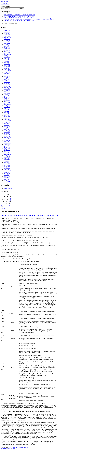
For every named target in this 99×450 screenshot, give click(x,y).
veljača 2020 (7, 134)
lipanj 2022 (6, 96)
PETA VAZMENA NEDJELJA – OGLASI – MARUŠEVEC (19, 17)
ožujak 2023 (7, 83)
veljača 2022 (7, 101)
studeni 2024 (7, 55)
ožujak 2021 (7, 116)
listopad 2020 (7, 123)
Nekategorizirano (8, 188)
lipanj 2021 (6, 112)
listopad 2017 (7, 173)
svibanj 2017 (7, 180)
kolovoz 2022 (7, 93)
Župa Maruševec (5, 4)
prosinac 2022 (7, 87)
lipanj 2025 (6, 46)
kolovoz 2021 (7, 109)
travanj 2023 (7, 82)
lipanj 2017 (6, 179)
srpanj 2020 (7, 127)
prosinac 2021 (7, 104)
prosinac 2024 (7, 54)
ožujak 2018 (7, 166)
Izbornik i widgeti (5, 6)
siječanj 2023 (7, 86)
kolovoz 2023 (7, 76)
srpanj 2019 (7, 144)
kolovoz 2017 (7, 176)
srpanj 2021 (7, 111)
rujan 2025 (6, 41)
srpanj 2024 (7, 61)
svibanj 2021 (7, 114)
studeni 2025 (7, 39)
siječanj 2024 (7, 69)
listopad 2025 (7, 40)
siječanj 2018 (7, 169)
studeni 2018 (7, 155)
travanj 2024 (7, 65)
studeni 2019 (7, 139)
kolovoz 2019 (7, 143)
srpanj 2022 (7, 94)
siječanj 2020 (7, 136)
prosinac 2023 (7, 71)
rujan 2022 (6, 91)
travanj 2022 (7, 98)
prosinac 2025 (7, 37)
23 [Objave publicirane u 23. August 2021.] (1, 205)
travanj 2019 (7, 148)
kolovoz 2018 (7, 159)
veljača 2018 (7, 168)
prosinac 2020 (7, 120)
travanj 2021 (7, 115)
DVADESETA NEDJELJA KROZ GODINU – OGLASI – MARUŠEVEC (29, 215)
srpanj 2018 (7, 161)
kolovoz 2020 (7, 126)
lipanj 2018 (6, 162)
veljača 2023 (7, 84)
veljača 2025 (7, 51)
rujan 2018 (6, 158)
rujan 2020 (6, 125)
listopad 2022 (7, 90)
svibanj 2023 (7, 80)
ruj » (5, 208)
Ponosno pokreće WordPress (8, 448)
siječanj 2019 (7, 152)
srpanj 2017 (7, 177)
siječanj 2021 (7, 119)
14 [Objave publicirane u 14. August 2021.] (9, 201)
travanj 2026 (7, 32)
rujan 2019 (6, 141)
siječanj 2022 (7, 102)
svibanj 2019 (7, 147)
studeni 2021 (7, 105)
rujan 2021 (6, 108)
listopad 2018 (7, 157)
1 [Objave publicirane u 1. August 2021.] (10, 198)
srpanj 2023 (7, 77)
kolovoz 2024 (7, 59)
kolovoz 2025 (7, 43)
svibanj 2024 (7, 64)
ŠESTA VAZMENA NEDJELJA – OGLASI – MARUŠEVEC (19, 16)
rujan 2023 (6, 75)
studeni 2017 (7, 172)
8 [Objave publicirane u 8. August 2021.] (10, 200)
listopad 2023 (7, 73)
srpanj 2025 (7, 44)
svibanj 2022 (7, 97)
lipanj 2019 (6, 145)
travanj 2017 (7, 182)
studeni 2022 (7, 89)
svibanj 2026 (7, 30)
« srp (2, 208)
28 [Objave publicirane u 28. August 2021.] (9, 205)
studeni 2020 (7, 122)
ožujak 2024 (7, 66)
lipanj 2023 (6, 79)
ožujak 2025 (7, 50)
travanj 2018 (7, 165)
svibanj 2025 (7, 47)
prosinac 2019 (7, 137)
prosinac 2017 (7, 170)
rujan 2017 (6, 175)
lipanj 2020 (6, 129)
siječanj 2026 (7, 36)
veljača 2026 (7, 34)
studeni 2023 (7, 72)
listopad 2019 (7, 140)
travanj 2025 (7, 48)
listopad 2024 (7, 57)
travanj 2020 (7, 132)
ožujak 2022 (7, 100)
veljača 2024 (7, 68)
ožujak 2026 (7, 33)
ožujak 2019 (7, 150)
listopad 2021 (7, 107)
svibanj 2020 (7, 130)
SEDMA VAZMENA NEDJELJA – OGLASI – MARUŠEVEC (19, 15)
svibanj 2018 (7, 163)
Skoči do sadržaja (5, 1)
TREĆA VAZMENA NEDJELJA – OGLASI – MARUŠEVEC (19, 20)
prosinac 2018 (7, 154)
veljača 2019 (7, 151)
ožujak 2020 (7, 133)
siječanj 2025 (7, 52)
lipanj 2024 (6, 62)
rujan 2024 (6, 58)
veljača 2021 (7, 118)
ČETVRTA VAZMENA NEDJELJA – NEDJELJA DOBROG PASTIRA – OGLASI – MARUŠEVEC (29, 19)
